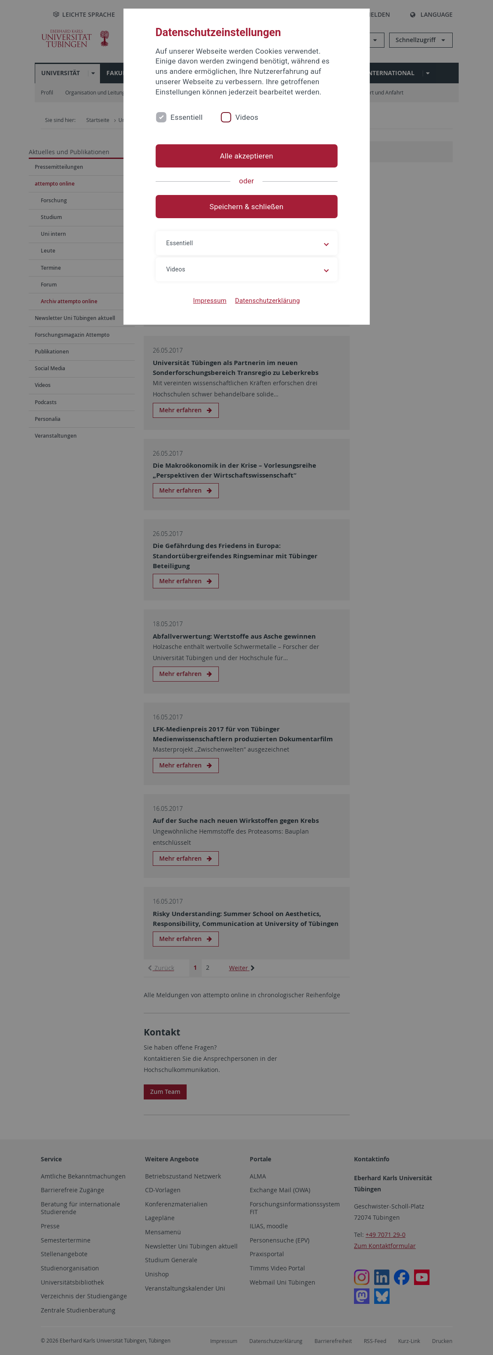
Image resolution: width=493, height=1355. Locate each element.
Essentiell (186, 117)
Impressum (210, 300)
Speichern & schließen (246, 206)
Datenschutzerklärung (267, 300)
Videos (246, 117)
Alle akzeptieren (246, 156)
